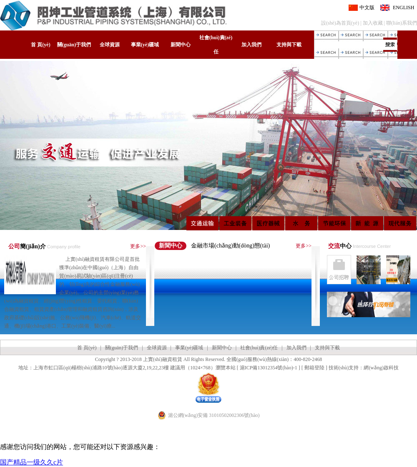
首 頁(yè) (40, 45)
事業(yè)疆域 (145, 45)
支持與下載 (288, 45)
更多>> (138, 246)
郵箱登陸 (314, 368)
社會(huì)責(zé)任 (215, 45)
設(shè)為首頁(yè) (340, 23)
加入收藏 (373, 23)
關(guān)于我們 (74, 45)
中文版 (366, 7)
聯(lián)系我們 (401, 23)
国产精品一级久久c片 (31, 462)
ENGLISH (403, 7)
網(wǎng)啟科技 (381, 368)
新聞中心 (181, 45)
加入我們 (251, 45)
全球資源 (110, 45)
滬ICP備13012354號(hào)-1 (268, 368)
